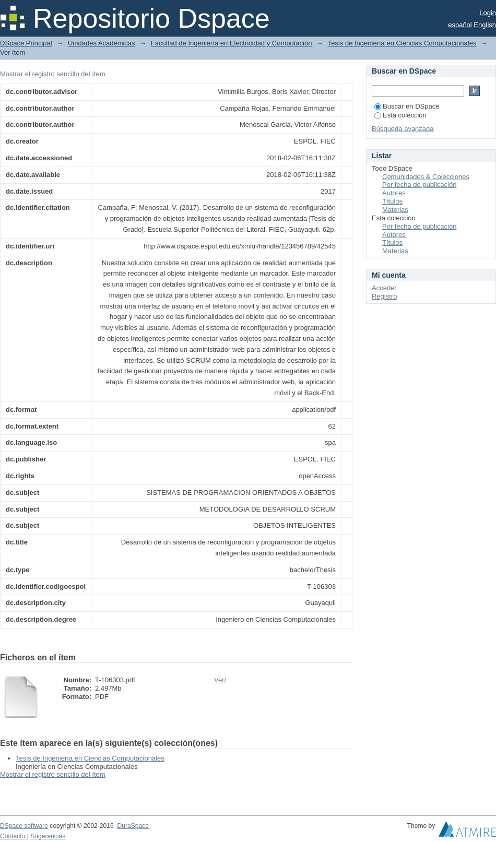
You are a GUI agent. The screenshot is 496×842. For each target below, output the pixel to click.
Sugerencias (47, 836)
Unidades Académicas (101, 43)
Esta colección (400, 115)
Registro (384, 296)
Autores (394, 193)
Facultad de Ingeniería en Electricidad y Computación (231, 43)
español (460, 25)
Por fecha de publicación (419, 184)
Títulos (392, 201)
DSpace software (24, 825)
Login (487, 13)
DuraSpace (132, 825)
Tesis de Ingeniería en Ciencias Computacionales (402, 43)
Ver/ (220, 680)
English (485, 25)
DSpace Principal (26, 43)
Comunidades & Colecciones (425, 177)
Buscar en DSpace (406, 106)
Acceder (384, 288)
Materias (395, 210)
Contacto (12, 836)
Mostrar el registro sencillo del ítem (52, 74)
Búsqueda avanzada (403, 129)
